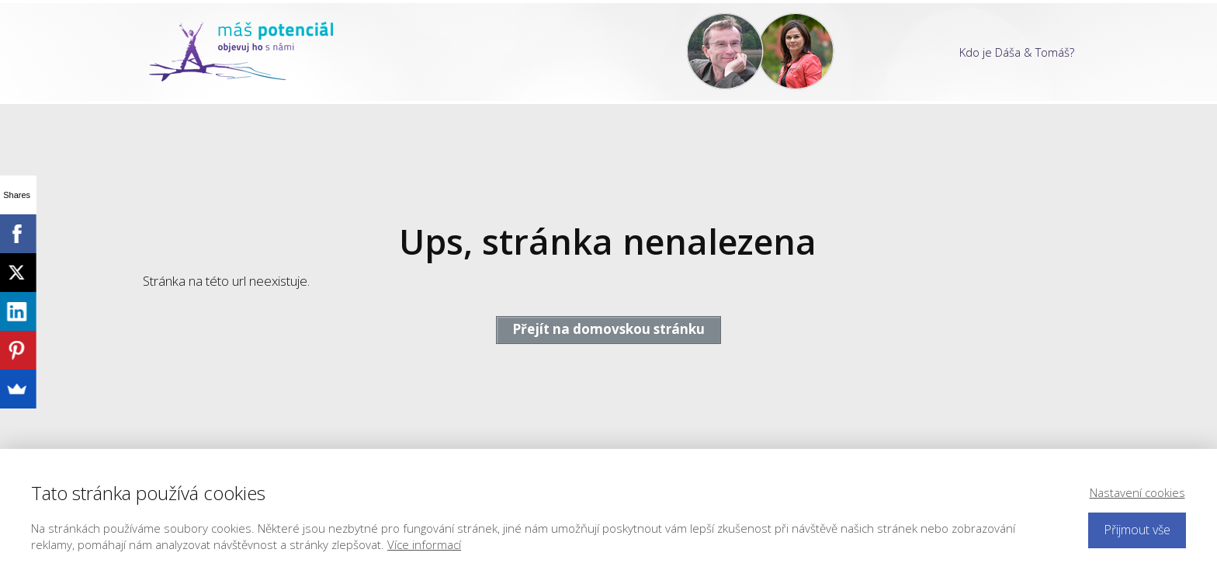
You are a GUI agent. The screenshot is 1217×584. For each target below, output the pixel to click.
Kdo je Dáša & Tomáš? (1016, 52)
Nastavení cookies (1137, 492)
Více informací (424, 544)
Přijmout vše (1137, 529)
